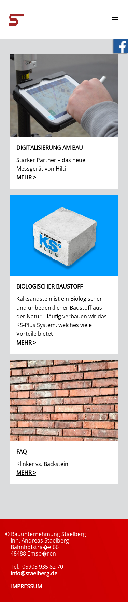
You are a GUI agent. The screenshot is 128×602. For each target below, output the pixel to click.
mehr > (26, 177)
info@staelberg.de (34, 573)
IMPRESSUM (26, 586)
